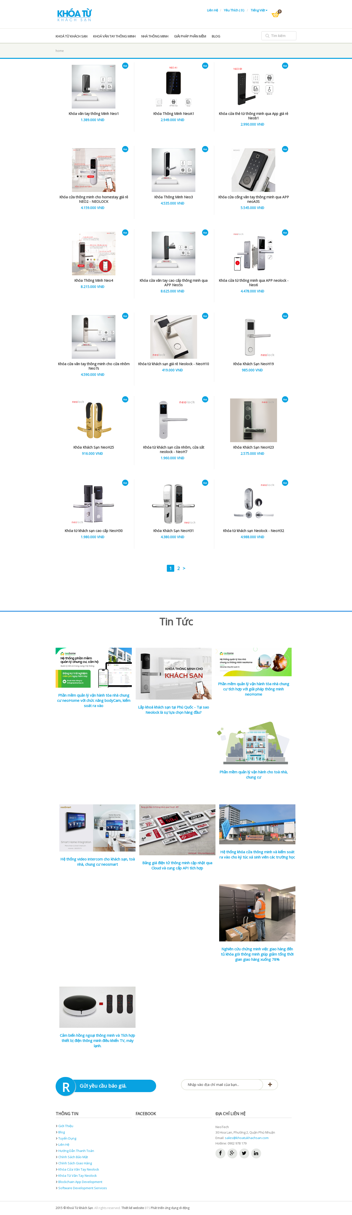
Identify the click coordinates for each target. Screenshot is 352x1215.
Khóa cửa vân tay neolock (78, 1169)
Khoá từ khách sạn (71, 36)
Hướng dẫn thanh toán (76, 1150)
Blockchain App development (80, 1181)
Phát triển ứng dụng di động (170, 1208)
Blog (61, 1132)
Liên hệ (212, 10)
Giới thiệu (65, 1126)
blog (216, 36)
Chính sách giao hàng (75, 1163)
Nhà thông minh (154, 36)
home (60, 51)
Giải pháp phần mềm (190, 36)
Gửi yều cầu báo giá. (103, 1085)
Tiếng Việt (259, 10)
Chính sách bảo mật (73, 1157)
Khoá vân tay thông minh (114, 36)
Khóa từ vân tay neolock (77, 1175)
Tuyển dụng (67, 1138)
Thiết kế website (132, 1208)
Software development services (82, 1188)
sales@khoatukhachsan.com (247, 1138)
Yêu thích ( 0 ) (234, 10)
